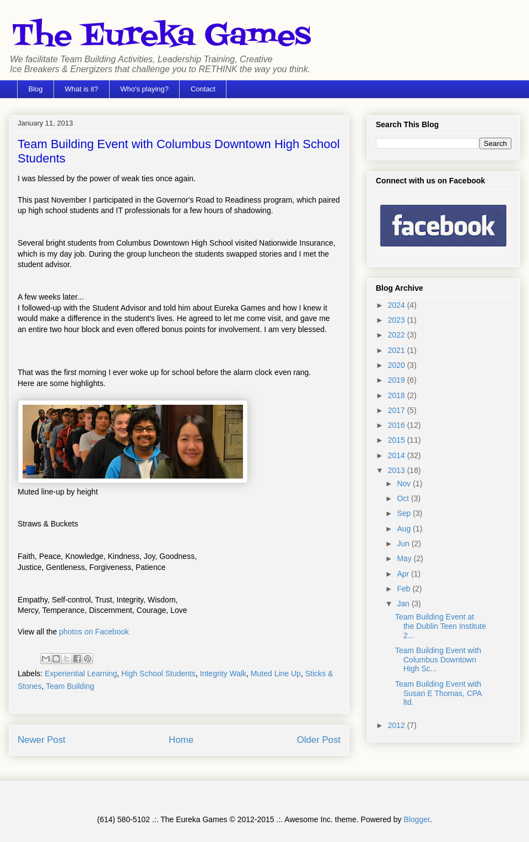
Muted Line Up (276, 673)
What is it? (82, 89)
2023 (397, 320)
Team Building (70, 686)
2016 (397, 425)
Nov (405, 483)
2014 (397, 455)
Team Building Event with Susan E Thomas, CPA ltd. (438, 693)
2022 (397, 334)
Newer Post (42, 740)
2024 (397, 305)
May (405, 558)
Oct (404, 498)
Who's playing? (144, 89)
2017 (397, 410)
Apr (404, 573)
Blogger (416, 819)
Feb (404, 588)
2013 (397, 470)
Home (181, 740)
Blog (36, 89)
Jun (404, 543)
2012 (397, 725)
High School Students (158, 673)
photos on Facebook (94, 631)
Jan (404, 603)
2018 (397, 395)
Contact (203, 89)
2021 (397, 350)
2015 (397, 440)
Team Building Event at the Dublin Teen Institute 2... (440, 626)
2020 (397, 365)
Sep (405, 513)
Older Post (319, 740)
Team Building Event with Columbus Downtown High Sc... (438, 659)
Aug (405, 528)
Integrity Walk (223, 673)
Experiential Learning (81, 673)
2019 (397, 380)
